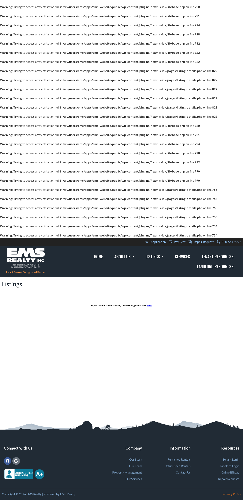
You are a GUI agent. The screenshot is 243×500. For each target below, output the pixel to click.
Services (182, 256)
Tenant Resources (217, 256)
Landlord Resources (215, 266)
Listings (154, 256)
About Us (124, 256)
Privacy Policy (231, 494)
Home (98, 256)
